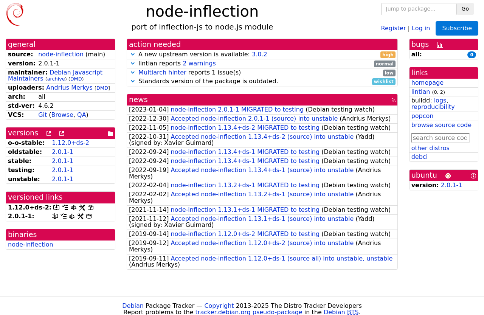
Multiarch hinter (162, 72)
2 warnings (199, 63)
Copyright (219, 305)
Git (42, 114)
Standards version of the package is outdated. (262, 81)
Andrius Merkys (69, 87)
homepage (427, 82)
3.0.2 (259, 54)
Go (465, 9)
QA (81, 114)
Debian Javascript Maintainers (55, 75)
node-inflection (61, 54)
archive (56, 79)
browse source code (441, 125)
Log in (421, 27)
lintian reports (262, 64)
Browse (62, 114)
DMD (76, 79)
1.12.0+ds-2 (70, 142)
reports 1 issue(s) (262, 73)
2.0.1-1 (62, 151)
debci (419, 156)
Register (393, 27)
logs (440, 100)
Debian (133, 305)
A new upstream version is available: (262, 54)
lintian (420, 91)
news (138, 99)
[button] (133, 54)
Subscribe (457, 28)
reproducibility (433, 106)
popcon (422, 115)
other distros (430, 148)
